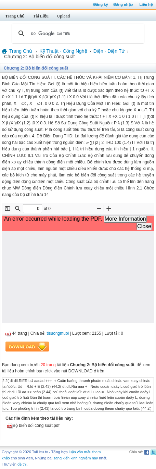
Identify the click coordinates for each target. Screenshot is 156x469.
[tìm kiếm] (77, 33)
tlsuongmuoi (58, 333)
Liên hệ (146, 4)
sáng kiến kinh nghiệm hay (75, 458)
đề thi (22, 464)
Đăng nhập (123, 4)
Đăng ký (100, 4)
